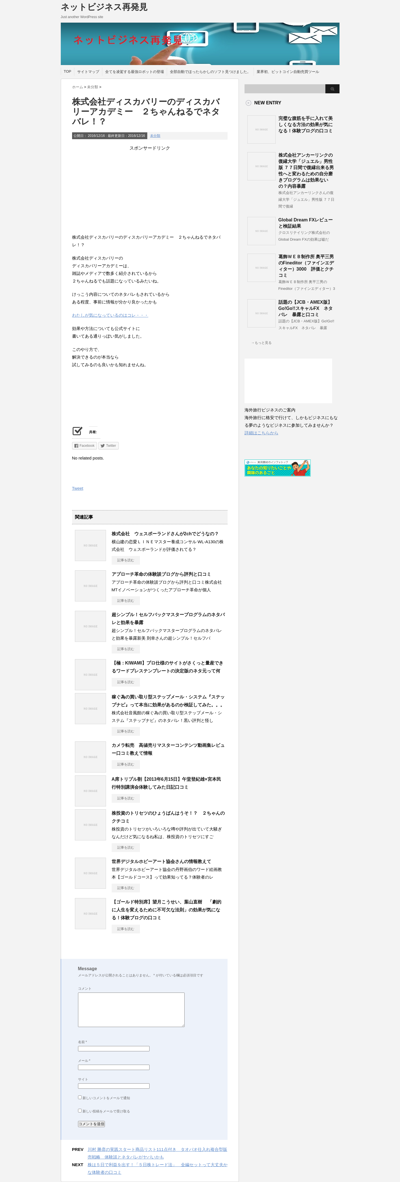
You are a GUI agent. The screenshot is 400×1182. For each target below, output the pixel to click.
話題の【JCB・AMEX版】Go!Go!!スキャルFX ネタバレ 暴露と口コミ (305, 308)
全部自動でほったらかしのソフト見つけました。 (210, 72)
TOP (68, 71)
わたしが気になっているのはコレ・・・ (110, 315)
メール (84, 1061)
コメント (85, 989)
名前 (82, 1042)
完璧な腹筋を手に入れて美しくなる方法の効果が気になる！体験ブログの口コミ (305, 124)
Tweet (77, 488)
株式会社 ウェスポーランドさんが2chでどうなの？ (165, 533)
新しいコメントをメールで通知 (106, 1098)
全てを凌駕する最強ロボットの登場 (134, 72)
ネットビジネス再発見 (104, 7)
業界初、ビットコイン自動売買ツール (288, 72)
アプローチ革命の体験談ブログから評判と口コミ (161, 574)
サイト (83, 1079)
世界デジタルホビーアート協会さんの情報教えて (161, 861)
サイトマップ (88, 72)
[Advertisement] (150, 190)
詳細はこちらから (261, 432)
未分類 (155, 136)
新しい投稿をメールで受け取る (106, 1111)
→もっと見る (261, 343)
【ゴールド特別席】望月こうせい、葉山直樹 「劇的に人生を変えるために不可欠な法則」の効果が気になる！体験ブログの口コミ (166, 910)
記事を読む (125, 560)
